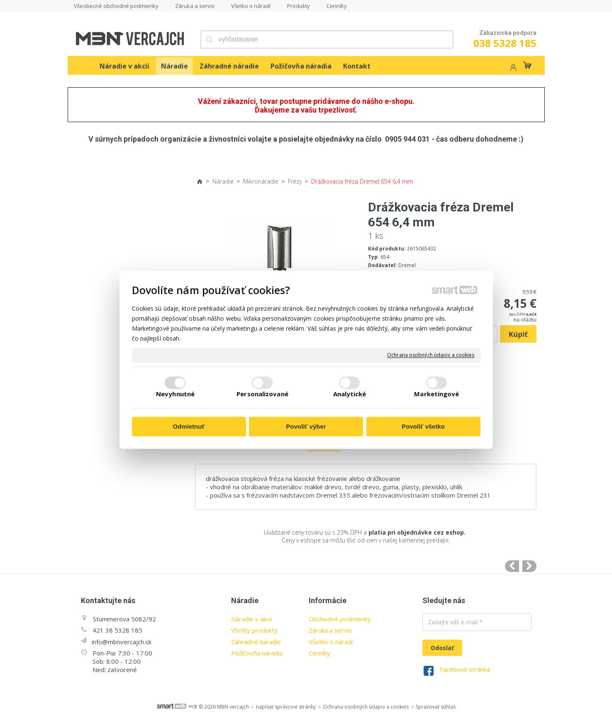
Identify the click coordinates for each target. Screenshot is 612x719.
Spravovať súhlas (436, 706)
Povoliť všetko (423, 426)
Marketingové (436, 394)
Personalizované (262, 394)
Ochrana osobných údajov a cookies (430, 355)
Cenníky (319, 653)
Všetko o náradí (331, 642)
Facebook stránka (465, 669)
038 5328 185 (504, 43)
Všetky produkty (254, 630)
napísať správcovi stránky (286, 706)
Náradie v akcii (251, 619)
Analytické (349, 394)
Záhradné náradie (256, 642)
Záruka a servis (330, 630)
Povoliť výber (306, 426)
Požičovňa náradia (257, 653)
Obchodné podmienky (340, 619)
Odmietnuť (189, 426)
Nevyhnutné (175, 394)
